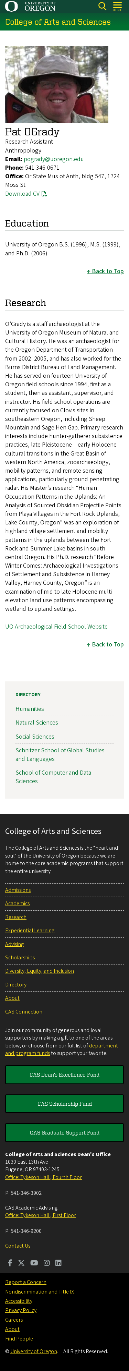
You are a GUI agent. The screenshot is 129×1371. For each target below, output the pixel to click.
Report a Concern (25, 1282)
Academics (17, 903)
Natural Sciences (36, 722)
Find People (19, 1339)
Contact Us (17, 1246)
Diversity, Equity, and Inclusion (39, 971)
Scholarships (20, 957)
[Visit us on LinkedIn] (58, 1263)
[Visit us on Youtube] (34, 1263)
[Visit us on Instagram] (47, 1263)
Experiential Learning (29, 930)
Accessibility (18, 1301)
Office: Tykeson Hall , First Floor (40, 1215)
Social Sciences (34, 736)
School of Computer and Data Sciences (53, 777)
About (12, 998)
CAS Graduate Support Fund (64, 1132)
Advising (14, 944)
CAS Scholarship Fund (64, 1104)
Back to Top (108, 271)
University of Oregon (33, 1351)
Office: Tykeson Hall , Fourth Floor (43, 1177)
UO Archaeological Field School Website (56, 626)
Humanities (29, 709)
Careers (14, 1320)
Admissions (18, 890)
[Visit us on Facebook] (10, 1263)
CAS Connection (23, 1012)
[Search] (102, 6)
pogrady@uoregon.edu (54, 159)
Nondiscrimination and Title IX (39, 1292)
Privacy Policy (20, 1310)
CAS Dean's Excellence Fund (64, 1074)
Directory (28, 694)
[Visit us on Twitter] (21, 1263)
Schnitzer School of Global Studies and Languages (60, 754)
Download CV (22, 193)
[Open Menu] (118, 6)
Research (15, 917)
